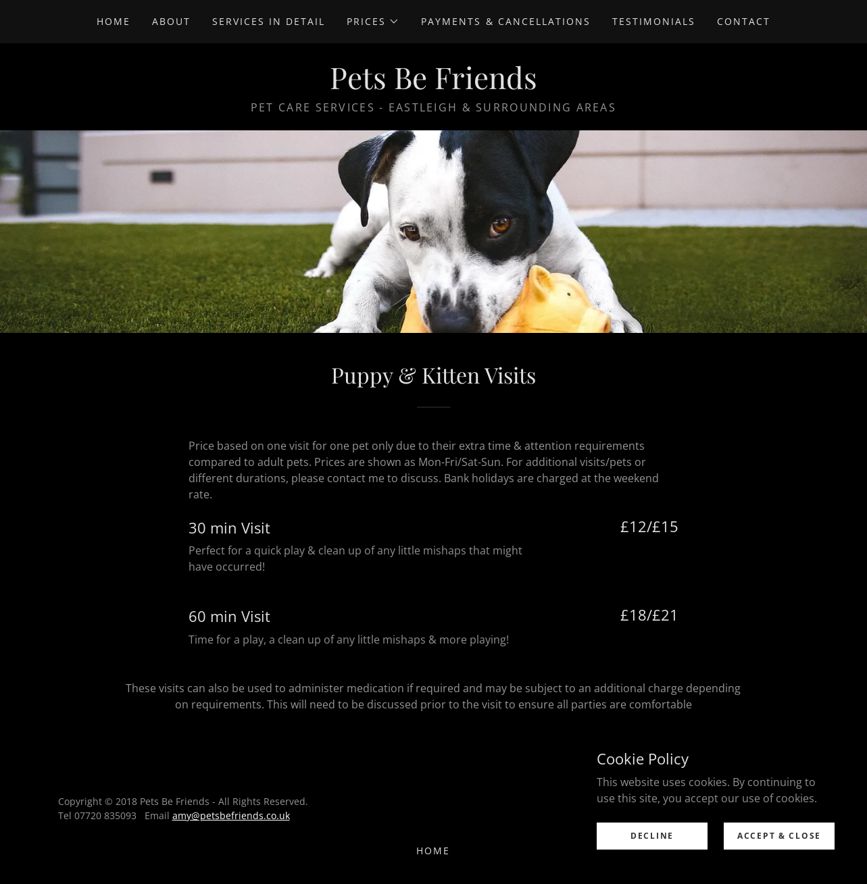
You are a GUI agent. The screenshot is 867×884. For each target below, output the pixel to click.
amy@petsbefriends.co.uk (231, 815)
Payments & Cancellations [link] (505, 21)
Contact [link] (743, 21)
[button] (373, 22)
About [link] (171, 21)
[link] (433, 85)
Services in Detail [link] (268, 21)
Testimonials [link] (653, 21)
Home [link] (113, 21)
